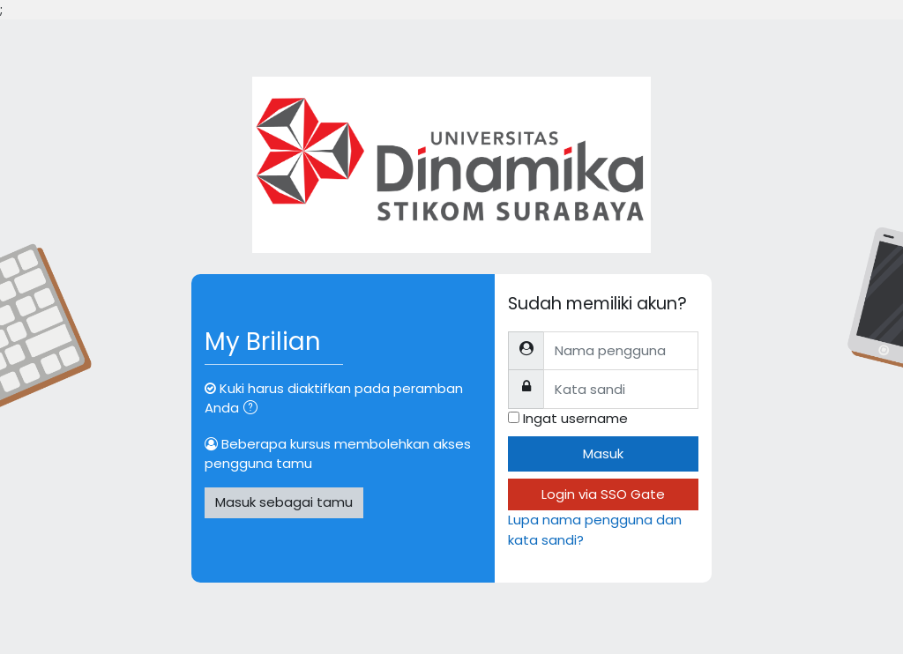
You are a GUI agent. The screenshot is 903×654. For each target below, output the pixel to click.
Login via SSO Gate (603, 494)
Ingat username (575, 418)
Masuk (603, 453)
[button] (254, 409)
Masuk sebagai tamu (284, 502)
